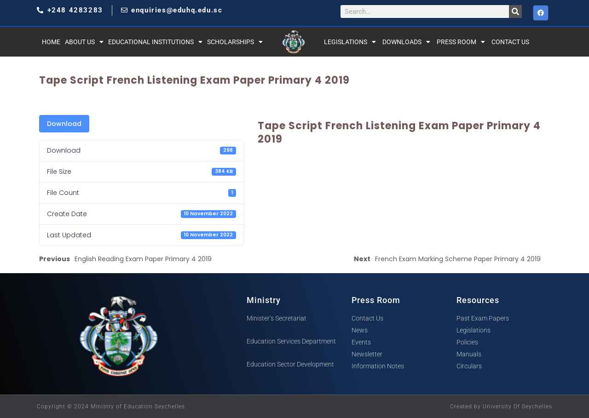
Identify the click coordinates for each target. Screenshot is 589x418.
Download (64, 123)
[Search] (515, 11)
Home (51, 42)
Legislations (350, 42)
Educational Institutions (155, 42)
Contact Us (510, 42)
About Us (84, 42)
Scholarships (235, 42)
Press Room (461, 42)
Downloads (406, 42)
